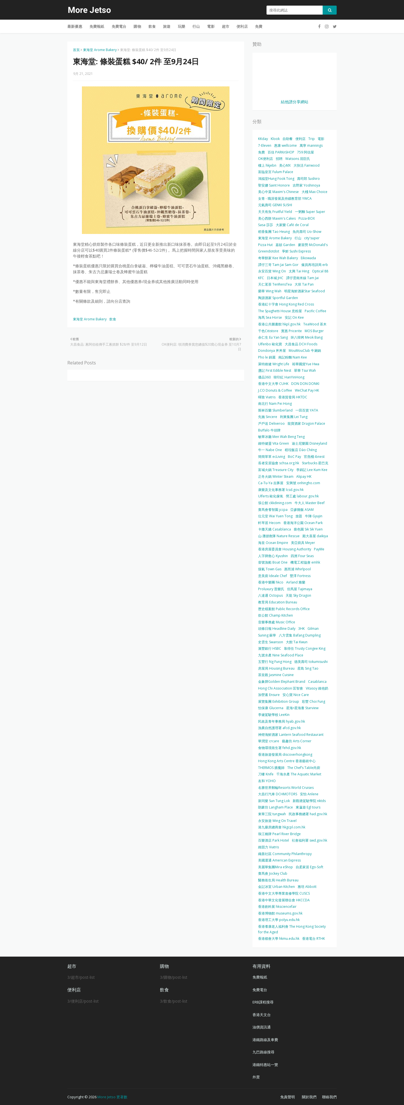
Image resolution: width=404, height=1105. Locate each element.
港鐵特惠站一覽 (265, 1064)
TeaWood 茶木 (315, 324)
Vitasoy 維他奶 (317, 688)
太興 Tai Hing (299, 271)
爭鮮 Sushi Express (296, 251)
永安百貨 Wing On (272, 271)
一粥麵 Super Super (310, 211)
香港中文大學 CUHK (273, 383)
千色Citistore (268, 330)
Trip (311, 138)
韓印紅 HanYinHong (289, 377)
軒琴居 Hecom (269, 522)
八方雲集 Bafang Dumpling (300, 635)
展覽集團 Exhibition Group (278, 701)
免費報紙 (259, 977)
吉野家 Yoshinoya (306, 185)
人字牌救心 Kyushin (273, 555)
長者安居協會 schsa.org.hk (278, 463)
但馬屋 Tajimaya (299, 589)
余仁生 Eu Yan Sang (273, 337)
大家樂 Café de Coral (292, 224)
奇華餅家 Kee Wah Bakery (278, 258)
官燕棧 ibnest (314, 456)
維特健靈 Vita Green (273, 443)
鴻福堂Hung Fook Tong (276, 178)
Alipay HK (303, 476)
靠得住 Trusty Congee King (304, 648)
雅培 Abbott (307, 886)
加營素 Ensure (269, 694)
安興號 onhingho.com (303, 483)
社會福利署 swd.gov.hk (309, 840)
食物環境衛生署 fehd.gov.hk (279, 747)
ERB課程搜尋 (263, 1002)
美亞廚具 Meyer (303, 542)
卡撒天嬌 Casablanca (274, 529)
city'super (312, 238)
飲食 (112, 319)
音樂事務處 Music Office (276, 622)
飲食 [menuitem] (152, 26)
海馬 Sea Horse (270, 317)
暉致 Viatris (267, 397)
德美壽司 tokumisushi (311, 661)
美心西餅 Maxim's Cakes (277, 218)
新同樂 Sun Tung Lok (274, 800)
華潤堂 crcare (268, 741)
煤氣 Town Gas (269, 569)
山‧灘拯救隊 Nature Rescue (279, 536)
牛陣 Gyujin (313, 516)
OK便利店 (265, 158)
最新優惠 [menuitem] (74, 26)
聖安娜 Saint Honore (274, 185)
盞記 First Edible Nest (274, 370)
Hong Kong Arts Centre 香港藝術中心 (287, 761)
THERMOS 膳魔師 (271, 767)
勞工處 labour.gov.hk (302, 496)
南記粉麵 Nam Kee (292, 357)
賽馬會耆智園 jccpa (273, 509)
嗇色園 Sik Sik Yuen (308, 529)
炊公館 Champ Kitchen (275, 615)
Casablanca (317, 681)
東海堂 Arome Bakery (100, 49)
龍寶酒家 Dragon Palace (306, 423)
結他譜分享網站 (294, 101)
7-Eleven (264, 145)
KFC (261, 277)
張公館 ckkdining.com (275, 502)
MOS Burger (314, 330)
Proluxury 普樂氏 (271, 589)
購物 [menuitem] (137, 26)
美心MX (285, 165)
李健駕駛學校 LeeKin (274, 714)
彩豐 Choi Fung (313, 701)
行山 (298, 238)
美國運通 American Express (279, 860)
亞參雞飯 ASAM (302, 509)
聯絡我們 (329, 1096)
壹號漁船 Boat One (273, 562)
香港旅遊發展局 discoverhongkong (285, 754)
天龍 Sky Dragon (298, 595)
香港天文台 (261, 1014)
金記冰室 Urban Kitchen (276, 886)
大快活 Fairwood (306, 165)
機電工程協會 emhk (305, 562)
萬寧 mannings (311, 145)
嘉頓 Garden (285, 244)
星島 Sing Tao (307, 668)
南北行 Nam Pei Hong (275, 403)
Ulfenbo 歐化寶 (270, 344)
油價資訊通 (261, 1027)
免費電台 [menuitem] (119, 26)
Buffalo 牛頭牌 (269, 430)
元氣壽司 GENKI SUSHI (275, 205)
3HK (301, 628)
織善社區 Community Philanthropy (285, 853)
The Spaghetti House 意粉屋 (280, 311)
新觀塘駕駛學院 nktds (309, 800)
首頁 (76, 49)
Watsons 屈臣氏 (297, 158)
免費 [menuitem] (258, 26)
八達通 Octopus (270, 595)
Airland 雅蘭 (295, 582)
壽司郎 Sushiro (308, 178)
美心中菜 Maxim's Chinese (278, 191)
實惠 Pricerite (291, 330)
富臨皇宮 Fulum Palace (275, 171)
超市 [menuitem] (225, 26)
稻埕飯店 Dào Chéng (301, 449)
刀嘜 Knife (266, 774)
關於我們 (309, 1096)
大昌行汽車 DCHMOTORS (277, 794)
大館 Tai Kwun (296, 642)
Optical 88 (320, 271)
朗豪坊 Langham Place (275, 807)
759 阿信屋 (305, 152)
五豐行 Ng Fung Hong (274, 661)
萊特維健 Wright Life (273, 364)
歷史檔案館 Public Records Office (284, 609)
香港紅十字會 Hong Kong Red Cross (286, 304)
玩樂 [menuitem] (181, 26)
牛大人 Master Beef (310, 502)
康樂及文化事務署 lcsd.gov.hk (281, 489)
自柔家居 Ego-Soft (309, 867)
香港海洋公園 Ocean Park (303, 522)
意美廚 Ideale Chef (272, 575)
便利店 (300, 138)
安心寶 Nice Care (296, 694)
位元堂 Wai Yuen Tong (275, 516)
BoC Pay (294, 456)
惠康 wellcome (285, 145)
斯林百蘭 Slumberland (275, 410)
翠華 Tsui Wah (305, 370)
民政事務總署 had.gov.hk (308, 814)
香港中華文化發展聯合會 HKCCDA (284, 900)
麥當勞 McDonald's (313, 244)
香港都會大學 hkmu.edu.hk (278, 938)
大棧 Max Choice (314, 191)
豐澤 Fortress (300, 575)
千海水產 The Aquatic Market (298, 774)
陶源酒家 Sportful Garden (278, 297)
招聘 (279, 158)
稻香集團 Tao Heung (274, 231)
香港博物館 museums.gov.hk (280, 913)
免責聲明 (287, 1096)
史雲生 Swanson (270, 642)
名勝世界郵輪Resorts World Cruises (286, 787)
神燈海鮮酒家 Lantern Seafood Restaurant (290, 734)
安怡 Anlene (309, 794)
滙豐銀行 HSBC (269, 648)
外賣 (256, 1076)
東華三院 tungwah (272, 814)
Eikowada (308, 258)
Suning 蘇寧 (267, 635)
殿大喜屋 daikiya (315, 536)
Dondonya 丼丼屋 (272, 350)
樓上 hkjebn (267, 165)
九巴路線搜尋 (263, 1052)
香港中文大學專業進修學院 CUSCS (284, 893)
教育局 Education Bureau (277, 602)
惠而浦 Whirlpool (297, 569)
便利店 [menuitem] (242, 26)
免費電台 (259, 989)
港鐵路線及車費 (265, 1039)
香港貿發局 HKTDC (292, 397)
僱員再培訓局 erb (314, 264)
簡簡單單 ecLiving (271, 456)
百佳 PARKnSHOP (281, 152)
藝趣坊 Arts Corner (296, 741)
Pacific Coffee (315, 311)
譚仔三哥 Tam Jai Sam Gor (278, 264)
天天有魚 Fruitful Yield (275, 211)
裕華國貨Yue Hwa (305, 364)
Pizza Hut (265, 244)
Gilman (313, 628)
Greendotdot (268, 251)
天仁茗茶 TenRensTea (275, 284)
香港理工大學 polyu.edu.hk (279, 919)
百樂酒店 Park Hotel (273, 840)
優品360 (264, 377)
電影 (321, 138)
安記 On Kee (294, 317)
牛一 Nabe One (270, 449)
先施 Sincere (267, 416)
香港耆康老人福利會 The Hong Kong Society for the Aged (292, 929)
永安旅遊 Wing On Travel (277, 820)
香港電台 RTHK (313, 938)
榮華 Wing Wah (269, 291)
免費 (261, 152)
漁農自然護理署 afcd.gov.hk (279, 727)
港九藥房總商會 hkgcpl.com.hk (281, 827)
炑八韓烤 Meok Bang (307, 337)
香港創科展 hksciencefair (277, 906)
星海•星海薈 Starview (302, 708)
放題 (298, 516)
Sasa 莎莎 (265, 224)
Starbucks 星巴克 (315, 463)
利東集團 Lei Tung (293, 416)
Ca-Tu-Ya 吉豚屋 (270, 483)
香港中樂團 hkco (270, 582)
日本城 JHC (275, 277)
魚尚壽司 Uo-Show (307, 231)
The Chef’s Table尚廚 (303, 767)
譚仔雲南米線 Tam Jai (302, 277)
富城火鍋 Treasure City (275, 469)
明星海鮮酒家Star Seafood (304, 291)
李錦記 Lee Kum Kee (311, 469)
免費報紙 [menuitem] (96, 26)
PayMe (319, 549)
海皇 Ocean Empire (273, 542)
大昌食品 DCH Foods (301, 344)
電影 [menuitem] (210, 26)
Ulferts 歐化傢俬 (270, 496)
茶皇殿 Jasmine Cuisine (276, 674)
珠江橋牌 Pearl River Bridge (279, 833)
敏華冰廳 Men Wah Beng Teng (281, 436)
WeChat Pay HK (307, 390)
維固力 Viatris (268, 847)
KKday (263, 138)
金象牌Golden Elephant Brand (281, 681)
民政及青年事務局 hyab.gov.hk (281, 721)
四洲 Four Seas (302, 555)
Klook (275, 138)
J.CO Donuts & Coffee (275, 390)
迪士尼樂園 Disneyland (309, 443)
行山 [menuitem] (196, 26)
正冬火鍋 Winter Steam (275, 476)
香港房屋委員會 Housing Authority (284, 549)
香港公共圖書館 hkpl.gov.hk (279, 324)
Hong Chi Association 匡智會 (280, 688)
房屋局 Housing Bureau (276, 668)
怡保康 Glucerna (270, 708)
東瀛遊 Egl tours (308, 807)
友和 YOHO (267, 780)
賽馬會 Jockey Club (272, 873)
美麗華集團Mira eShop (275, 867)
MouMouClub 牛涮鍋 (305, 350)
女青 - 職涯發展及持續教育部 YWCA (285, 198)
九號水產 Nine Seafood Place (280, 655)
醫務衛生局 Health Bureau (278, 880)
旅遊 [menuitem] (166, 26)
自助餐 (288, 138)
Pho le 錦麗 (267, 357)
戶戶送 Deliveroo (271, 423)
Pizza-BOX (307, 218)
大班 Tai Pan (304, 284)
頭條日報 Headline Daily (276, 628)
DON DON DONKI (305, 383)
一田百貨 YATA (306, 410)
